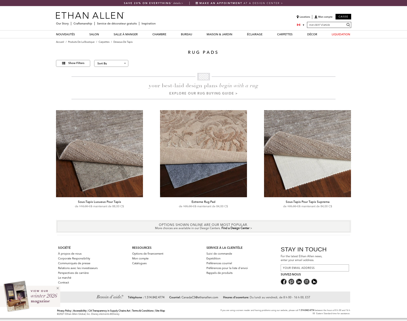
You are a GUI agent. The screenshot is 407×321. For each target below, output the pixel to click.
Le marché (64, 277)
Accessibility (80, 310)
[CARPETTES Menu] (295, 34)
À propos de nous (70, 253)
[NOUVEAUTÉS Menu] (77, 34)
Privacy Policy (64, 310)
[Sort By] (111, 63)
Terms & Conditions (142, 310)
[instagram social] (307, 281)
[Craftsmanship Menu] (93, 21)
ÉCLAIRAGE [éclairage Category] (254, 34)
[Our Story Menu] (69, 21)
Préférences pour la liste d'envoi (227, 268)
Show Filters (76, 63)
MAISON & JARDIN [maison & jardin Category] (219, 34)
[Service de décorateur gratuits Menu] (138, 21)
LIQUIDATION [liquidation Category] (341, 34)
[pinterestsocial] (291, 281)
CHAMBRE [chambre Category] (159, 34)
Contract (63, 282)
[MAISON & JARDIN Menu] (234, 34)
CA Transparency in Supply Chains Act (109, 310)
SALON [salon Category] (94, 34)
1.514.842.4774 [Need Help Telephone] (154, 297)
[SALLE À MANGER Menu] (140, 34)
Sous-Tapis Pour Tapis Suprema (307, 202)
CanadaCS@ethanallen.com (200, 297)
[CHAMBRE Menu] (168, 34)
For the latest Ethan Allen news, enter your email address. (301, 258)
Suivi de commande (219, 253)
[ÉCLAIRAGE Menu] (264, 34)
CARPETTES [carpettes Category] (285, 34)
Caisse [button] (343, 16)
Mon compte (140, 258)
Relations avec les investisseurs (78, 268)
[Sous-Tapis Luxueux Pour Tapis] (99, 153)
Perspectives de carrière (73, 273)
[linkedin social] (299, 281)
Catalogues (139, 263)
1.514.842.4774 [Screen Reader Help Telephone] (306, 310)
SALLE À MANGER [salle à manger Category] (126, 34)
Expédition (213, 258)
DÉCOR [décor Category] (312, 34)
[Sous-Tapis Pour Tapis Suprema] (307, 153)
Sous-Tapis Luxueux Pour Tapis (99, 202)
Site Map (160, 310)
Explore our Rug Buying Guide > (203, 93)
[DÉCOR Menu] (319, 34)
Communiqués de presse (74, 263)
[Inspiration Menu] (156, 21)
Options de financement (147, 253)
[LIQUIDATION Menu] (352, 34)
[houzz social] (314, 281)
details (177, 3)
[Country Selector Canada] (301, 25)
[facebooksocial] (284, 281)
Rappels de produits (219, 273)
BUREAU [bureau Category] (186, 34)
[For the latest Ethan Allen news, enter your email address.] (315, 267)
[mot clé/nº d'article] (329, 25)
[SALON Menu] (101, 34)
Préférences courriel (219, 263)
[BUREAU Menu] (194, 34)
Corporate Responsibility (74, 258)
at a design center (238, 3)
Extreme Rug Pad (203, 202)
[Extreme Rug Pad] (203, 153)
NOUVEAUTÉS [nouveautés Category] (65, 34)
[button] (323, 18)
